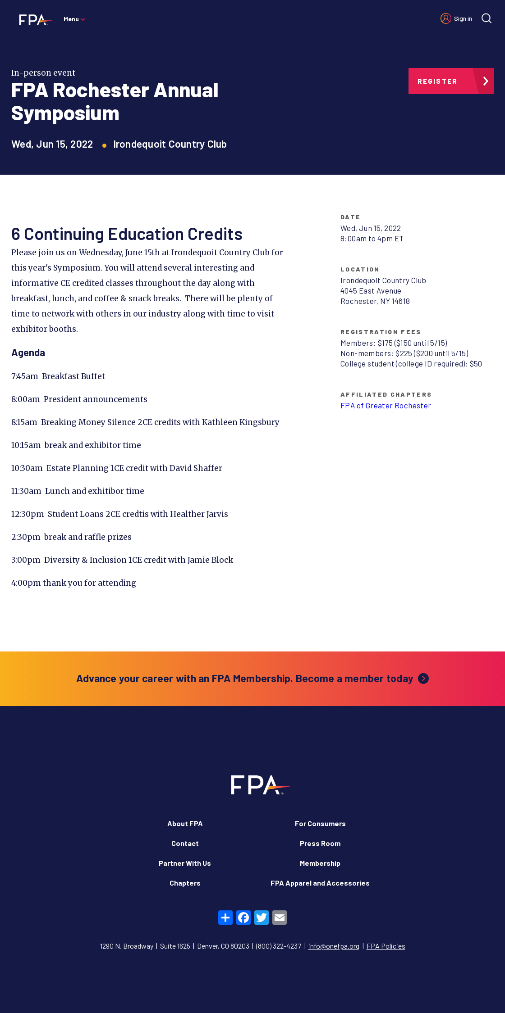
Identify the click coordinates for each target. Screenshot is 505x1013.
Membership (320, 863)
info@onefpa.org (333, 945)
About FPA (185, 823)
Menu (71, 19)
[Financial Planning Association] (33, 19)
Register (438, 81)
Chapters (185, 882)
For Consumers (320, 823)
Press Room (320, 843)
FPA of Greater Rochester (386, 405)
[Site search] (486, 18)
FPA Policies (386, 945)
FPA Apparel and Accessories (320, 882)
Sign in (463, 18)
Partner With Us (185, 863)
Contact (185, 843)
